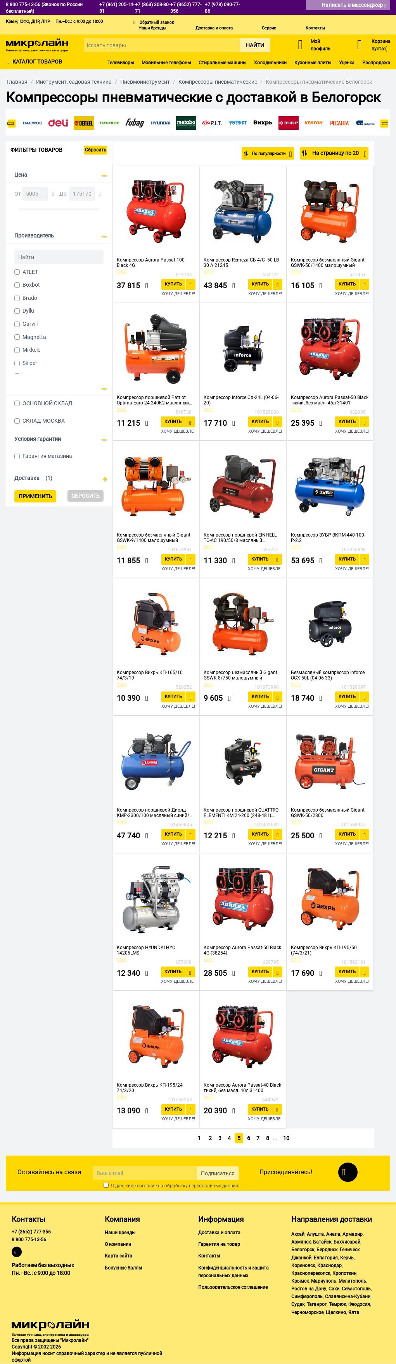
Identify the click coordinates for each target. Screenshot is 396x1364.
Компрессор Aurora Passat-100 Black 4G (151, 262)
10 (287, 1138)
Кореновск (303, 1265)
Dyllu (28, 311)
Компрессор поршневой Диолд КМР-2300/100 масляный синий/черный (153, 812)
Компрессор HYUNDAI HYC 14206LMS (146, 950)
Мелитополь (352, 1281)
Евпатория (326, 1258)
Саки (334, 1289)
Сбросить (95, 150)
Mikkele (31, 350)
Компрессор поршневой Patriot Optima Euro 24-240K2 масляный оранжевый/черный (153, 400)
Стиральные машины (222, 62)
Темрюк (337, 1304)
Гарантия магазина (47, 456)
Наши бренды (152, 28)
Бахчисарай (347, 1242)
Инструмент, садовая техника (74, 82)
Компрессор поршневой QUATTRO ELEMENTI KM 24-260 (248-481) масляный (241, 812)
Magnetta (34, 337)
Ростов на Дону (308, 1289)
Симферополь (307, 1296)
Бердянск (326, 1249)
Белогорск (302, 1249)
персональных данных (214, 1186)
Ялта (353, 1312)
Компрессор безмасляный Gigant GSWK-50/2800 (328, 812)
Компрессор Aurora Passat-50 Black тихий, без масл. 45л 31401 (329, 400)
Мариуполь (323, 1281)
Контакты (315, 28)
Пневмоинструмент (145, 82)
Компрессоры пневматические (217, 82)
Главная (17, 82)
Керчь (347, 1258)
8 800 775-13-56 (29, 1239)
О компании (118, 1244)
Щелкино (336, 1312)
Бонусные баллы (123, 1268)
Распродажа (376, 62)
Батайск (322, 1242)
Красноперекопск (310, 1273)
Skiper (29, 363)
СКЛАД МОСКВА (43, 421)
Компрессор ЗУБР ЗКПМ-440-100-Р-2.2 (328, 537)
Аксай (297, 1234)
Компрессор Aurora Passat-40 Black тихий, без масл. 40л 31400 (242, 1087)
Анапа (333, 1234)
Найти (255, 45)
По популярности (266, 154)
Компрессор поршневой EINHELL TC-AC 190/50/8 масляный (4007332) (240, 537)
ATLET (30, 272)
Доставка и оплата (214, 28)
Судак (297, 1304)
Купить (173, 284)
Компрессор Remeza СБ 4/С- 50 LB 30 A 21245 (241, 262)
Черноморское (307, 1312)
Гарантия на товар (219, 1244)
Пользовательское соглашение (233, 1287)
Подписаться (218, 1173)
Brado (29, 298)
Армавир (352, 1234)
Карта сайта (118, 1256)
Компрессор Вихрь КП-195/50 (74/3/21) (324, 950)
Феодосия (359, 1304)
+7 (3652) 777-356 (31, 1232)
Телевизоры (120, 62)
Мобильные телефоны (166, 62)
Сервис (269, 28)
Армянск (301, 1242)
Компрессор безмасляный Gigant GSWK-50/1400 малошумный (328, 262)
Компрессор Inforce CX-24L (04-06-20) (241, 400)
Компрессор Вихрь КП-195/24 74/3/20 (150, 1087)
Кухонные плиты (312, 62)
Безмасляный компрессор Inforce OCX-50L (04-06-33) (328, 675)
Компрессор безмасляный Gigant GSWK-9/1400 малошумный (153, 537)
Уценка (346, 62)
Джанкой (301, 1258)
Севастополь (356, 1289)
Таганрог (317, 1304)
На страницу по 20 (339, 154)
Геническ (350, 1249)
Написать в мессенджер (354, 5)
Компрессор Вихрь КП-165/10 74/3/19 (150, 675)
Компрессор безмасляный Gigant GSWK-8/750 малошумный (240, 675)
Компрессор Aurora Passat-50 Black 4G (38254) (242, 950)
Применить (35, 496)
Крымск (300, 1281)
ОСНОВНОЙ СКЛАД (47, 403)
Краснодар (329, 1265)
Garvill (30, 324)
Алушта (315, 1234)
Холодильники (270, 62)
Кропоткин (344, 1273)
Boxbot (31, 285)
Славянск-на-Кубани (347, 1296)
